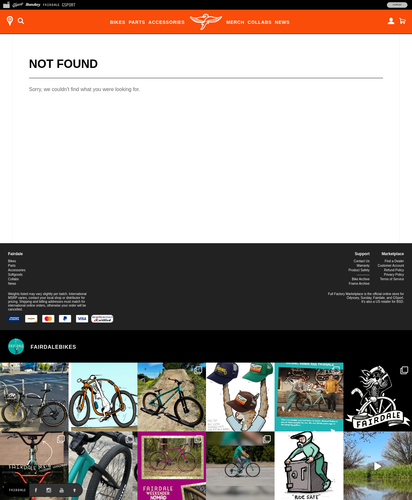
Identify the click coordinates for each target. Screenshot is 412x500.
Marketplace (393, 254)
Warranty (363, 265)
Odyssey (353, 298)
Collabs (260, 22)
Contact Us (362, 261)
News (282, 22)
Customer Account (391, 265)
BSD (400, 301)
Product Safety (359, 270)
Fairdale (15, 254)
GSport (398, 298)
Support (397, 5)
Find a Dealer (394, 261)
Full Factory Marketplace (345, 294)
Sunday (366, 298)
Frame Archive (359, 283)
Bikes (118, 22)
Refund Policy (394, 270)
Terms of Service (392, 279)
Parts (137, 22)
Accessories (166, 22)
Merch (235, 22)
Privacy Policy (394, 274)
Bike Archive (361, 279)
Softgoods (15, 274)
